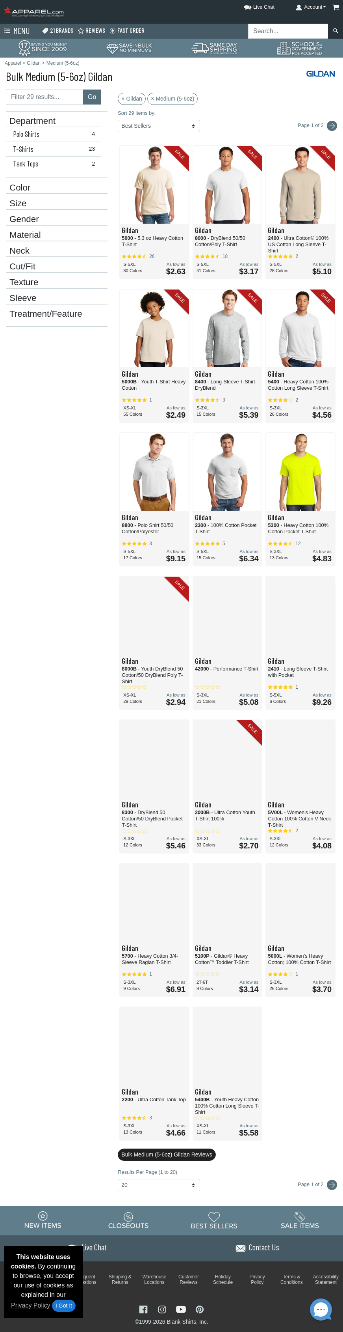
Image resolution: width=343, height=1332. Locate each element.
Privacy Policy (30, 1305)
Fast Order (127, 30)
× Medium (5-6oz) (172, 98)
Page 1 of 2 (317, 1185)
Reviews (91, 30)
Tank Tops (55, 163)
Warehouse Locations (154, 1279)
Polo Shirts (55, 134)
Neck (19, 251)
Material (25, 235)
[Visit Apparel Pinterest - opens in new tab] (199, 1308)
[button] (252, 5)
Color (20, 187)
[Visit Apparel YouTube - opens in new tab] (181, 1308)
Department (32, 121)
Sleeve (22, 298)
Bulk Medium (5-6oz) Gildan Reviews (166, 1154)
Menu (16, 31)
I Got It (64, 1305)
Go (92, 96)
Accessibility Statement (326, 1279)
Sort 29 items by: (137, 113)
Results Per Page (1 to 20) (147, 1172)
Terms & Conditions (291, 1279)
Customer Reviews (188, 1279)
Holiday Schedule (223, 1279)
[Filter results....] (44, 97)
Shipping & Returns (120, 1279)
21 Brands (57, 30)
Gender (24, 219)
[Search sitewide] (288, 31)
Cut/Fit (22, 266)
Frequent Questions (85, 1279)
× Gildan (131, 98)
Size (18, 203)
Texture (23, 282)
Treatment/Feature (45, 314)
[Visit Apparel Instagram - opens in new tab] (163, 1308)
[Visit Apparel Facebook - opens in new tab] (144, 1308)
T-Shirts (55, 149)
